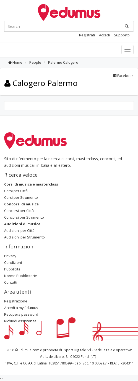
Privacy (10, 255)
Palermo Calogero (62, 62)
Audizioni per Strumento (24, 237)
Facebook (123, 75)
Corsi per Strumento (21, 197)
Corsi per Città (16, 190)
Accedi (104, 35)
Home (15, 62)
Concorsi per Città (19, 210)
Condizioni (13, 262)
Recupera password (21, 314)
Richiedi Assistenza (20, 320)
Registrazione (15, 301)
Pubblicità (12, 269)
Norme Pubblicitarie (20, 275)
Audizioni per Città (19, 230)
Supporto (122, 35)
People (34, 62)
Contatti (10, 282)
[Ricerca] (126, 26)
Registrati (87, 35)
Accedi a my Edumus (21, 307)
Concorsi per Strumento (24, 217)
